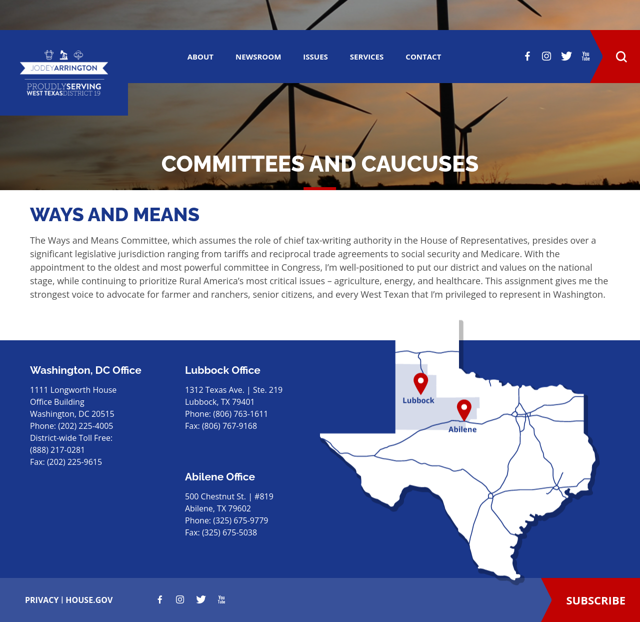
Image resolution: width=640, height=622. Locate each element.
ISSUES (315, 57)
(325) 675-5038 (229, 532)
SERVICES (367, 57)
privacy (42, 599)
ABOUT (201, 57)
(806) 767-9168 (229, 425)
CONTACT (423, 57)
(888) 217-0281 (57, 449)
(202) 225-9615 (74, 461)
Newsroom (258, 57)
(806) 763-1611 (240, 413)
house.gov (89, 599)
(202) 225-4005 (85, 425)
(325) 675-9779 (240, 520)
